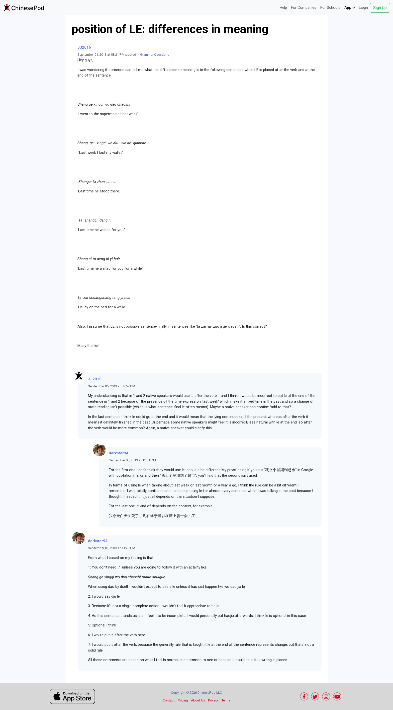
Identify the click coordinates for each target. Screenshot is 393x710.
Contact (169, 700)
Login (363, 7)
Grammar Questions (154, 54)
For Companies (303, 7)
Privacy (213, 700)
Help (283, 7)
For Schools (330, 7)
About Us (198, 700)
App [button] (349, 7)
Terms (226, 700)
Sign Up (380, 7)
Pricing (183, 700)
